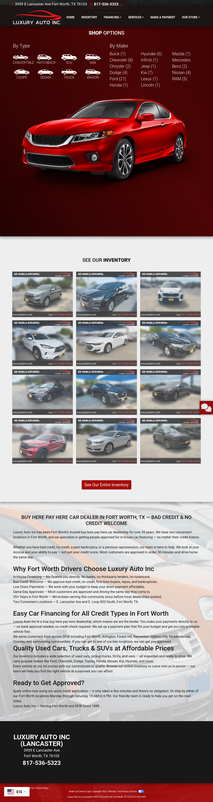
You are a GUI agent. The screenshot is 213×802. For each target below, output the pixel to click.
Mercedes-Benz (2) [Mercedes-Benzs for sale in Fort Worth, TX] (181, 63)
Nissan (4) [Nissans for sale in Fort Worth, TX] (181, 72)
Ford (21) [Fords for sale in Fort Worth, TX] (118, 78)
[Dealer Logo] (36, 17)
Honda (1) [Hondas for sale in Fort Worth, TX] (119, 85)
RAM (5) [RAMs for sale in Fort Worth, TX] (179, 78)
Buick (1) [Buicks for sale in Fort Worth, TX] (118, 53)
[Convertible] (23, 59)
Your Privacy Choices (130, 791)
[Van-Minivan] (92, 59)
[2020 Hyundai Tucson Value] (106, 392)
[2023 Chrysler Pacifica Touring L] (106, 294)
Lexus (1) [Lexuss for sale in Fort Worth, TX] (149, 78)
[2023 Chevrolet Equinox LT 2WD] (42, 294)
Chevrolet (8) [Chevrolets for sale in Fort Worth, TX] (121, 60)
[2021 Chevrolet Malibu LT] (106, 343)
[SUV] (69, 59)
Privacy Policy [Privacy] (42, 788)
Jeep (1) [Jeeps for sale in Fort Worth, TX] (148, 66)
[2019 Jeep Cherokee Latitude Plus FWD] (170, 441)
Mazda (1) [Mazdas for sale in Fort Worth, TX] (181, 53)
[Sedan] (45, 74)
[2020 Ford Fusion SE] (170, 343)
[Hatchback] (46, 59)
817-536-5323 (106, 4)
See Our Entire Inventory (106, 484)
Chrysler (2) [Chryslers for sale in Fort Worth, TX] (120, 66)
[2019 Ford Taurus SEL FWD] (106, 441)
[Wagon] (92, 74)
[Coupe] (22, 74)
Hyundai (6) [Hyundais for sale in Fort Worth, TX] (151, 53)
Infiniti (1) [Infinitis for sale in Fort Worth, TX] (149, 60)
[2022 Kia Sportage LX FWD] (170, 294)
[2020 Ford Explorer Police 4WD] (42, 441)
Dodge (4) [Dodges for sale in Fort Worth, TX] (119, 72)
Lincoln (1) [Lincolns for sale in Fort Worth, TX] (150, 85)
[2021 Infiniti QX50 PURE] (42, 343)
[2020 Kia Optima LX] (42, 392)
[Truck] (69, 74)
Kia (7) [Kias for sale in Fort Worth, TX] (147, 72)
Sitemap (112, 791)
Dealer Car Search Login (80, 791)
